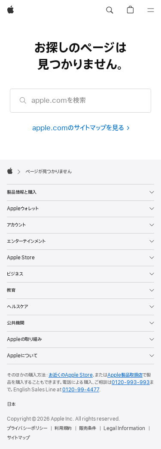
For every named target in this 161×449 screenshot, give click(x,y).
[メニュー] (150, 10)
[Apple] (10, 10)
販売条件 (87, 428)
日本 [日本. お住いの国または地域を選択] (11, 404)
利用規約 (63, 428)
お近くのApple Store (71, 375)
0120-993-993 (131, 382)
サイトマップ (18, 438)
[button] (109, 10)
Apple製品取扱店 (125, 375)
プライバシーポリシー (27, 428)
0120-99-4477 (80, 390)
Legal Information (124, 428)
